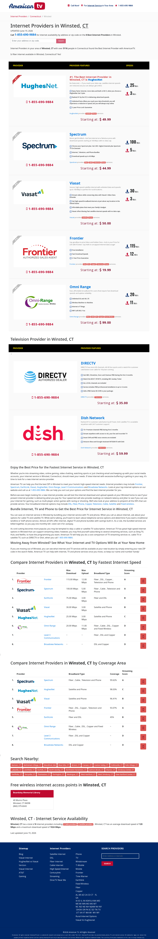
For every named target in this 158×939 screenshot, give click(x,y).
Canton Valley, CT (101, 765)
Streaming (54, 876)
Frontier (77, 238)
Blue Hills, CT (64, 765)
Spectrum (78, 134)
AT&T (21, 872)
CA (86, 894)
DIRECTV (88, 363)
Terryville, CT (30, 774)
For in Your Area (97, 5)
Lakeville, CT (16, 770)
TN (96, 909)
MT (95, 903)
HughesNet (95, 79)
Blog (21, 854)
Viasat (75, 183)
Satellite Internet (57, 854)
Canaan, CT (87, 765)
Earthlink (80, 880)
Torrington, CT (58, 774)
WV (94, 912)
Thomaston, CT (44, 774)
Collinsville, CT (117, 765)
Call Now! (73, 5)
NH (87, 906)
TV (77, 857)
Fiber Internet (56, 861)
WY (97, 912)
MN (84, 903)
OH (77, 909)
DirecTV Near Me (58, 880)
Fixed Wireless (82, 883)
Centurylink (55, 872)
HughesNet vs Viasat (28, 861)
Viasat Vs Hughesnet (85, 920)
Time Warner (82, 876)
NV (97, 906)
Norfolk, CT (41, 770)
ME (77, 903)
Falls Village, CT (131, 765)
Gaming (22, 876)
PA (87, 909)
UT (77, 912)
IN (84, 900)
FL (96, 894)
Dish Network (93, 417)
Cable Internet (56, 865)
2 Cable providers (70, 824)
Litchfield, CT (29, 770)
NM (93, 906)
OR (83, 909)
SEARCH (107, 863)
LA (91, 900)
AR (80, 894)
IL (81, 900)
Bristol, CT (76, 765)
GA (77, 897)
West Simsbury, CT (105, 774)
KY (89, 900)
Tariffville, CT (17, 774)
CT (92, 894)
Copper (88, 504)
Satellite (112, 504)
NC (77, 906)
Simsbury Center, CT (126, 770)
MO (87, 903)
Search (61, 41)
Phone (81, 504)
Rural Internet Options (86, 916)
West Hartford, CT (88, 774)
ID (79, 900)
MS (91, 903)
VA (81, 912)
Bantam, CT (16, 765)
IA (77, 900)
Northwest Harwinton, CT (76, 770)
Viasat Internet (26, 857)
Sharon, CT (110, 770)
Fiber (75, 504)
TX (99, 909)
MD (98, 900)
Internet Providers (18, 16)
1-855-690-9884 (124, 5)
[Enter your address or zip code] (33, 41)
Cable (105, 504)
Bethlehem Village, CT (32, 765)
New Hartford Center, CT (125, 774)
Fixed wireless (127, 504)
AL (77, 894)
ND (80, 906)
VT (84, 912)
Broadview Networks (97, 487)
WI (90, 912)
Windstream (81, 861)
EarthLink (24, 487)
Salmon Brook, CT (96, 770)
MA (94, 900)
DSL (70, 504)
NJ (90, 906)
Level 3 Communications (72, 487)
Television (97, 504)
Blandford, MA (50, 765)
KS (87, 900)
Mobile (79, 869)
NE (84, 906)
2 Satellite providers (85, 824)
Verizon (22, 865)
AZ (83, 894)
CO (89, 894)
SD (92, 909)
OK (80, 909)
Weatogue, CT (72, 774)
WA (87, 912)
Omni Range (80, 286)
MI (80, 903)
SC (90, 909)
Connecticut (35, 16)
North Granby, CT (56, 770)
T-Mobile (80, 865)
